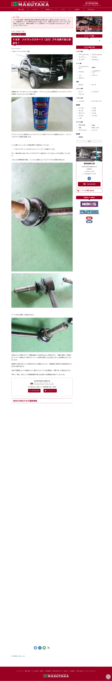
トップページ (19, 671)
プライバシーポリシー (90, 671)
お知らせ (66, 671)
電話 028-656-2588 (89, 184)
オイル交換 (35, 671)
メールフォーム (50, 390)
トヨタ (23, 656)
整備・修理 (21, 9)
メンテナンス (35, 9)
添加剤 (41, 671)
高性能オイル (49, 9)
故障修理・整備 (17, 656)
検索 (89, 141)
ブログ (63, 9)
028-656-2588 (34, 390)
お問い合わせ (91, 9)
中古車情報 (47, 671)
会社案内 (77, 9)
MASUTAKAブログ (57, 671)
